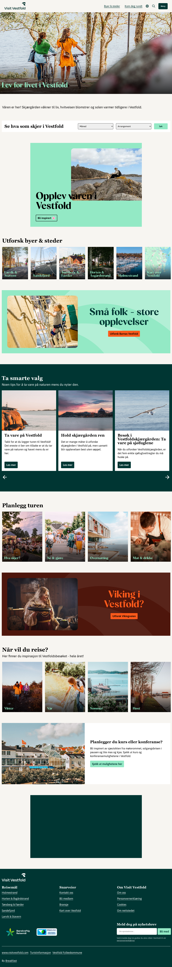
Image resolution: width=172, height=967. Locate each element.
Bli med (164, 931)
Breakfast (11, 960)
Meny (163, 6)
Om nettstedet (125, 910)
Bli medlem (66, 898)
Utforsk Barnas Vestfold (124, 333)
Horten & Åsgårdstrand (15, 898)
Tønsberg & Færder (13, 904)
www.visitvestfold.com (15, 952)
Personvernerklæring (129, 898)
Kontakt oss (66, 892)
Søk (160, 126)
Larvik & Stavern (11, 916)
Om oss (121, 892)
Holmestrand (9, 892)
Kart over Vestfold (70, 910)
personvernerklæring (126, 940)
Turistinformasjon (40, 952)
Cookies (121, 904)
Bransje (63, 904)
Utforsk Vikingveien (124, 616)
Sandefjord (8, 910)
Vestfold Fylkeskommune (67, 952)
